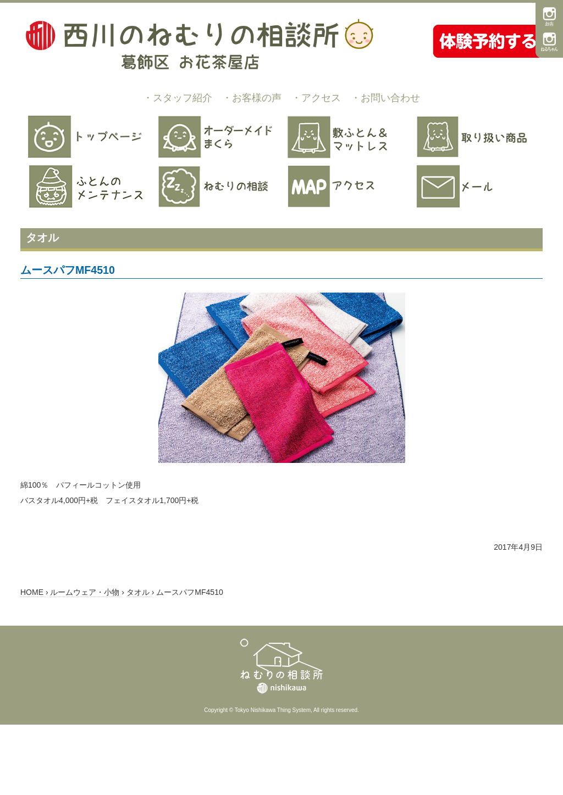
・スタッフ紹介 (177, 97)
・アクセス (316, 97)
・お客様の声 (252, 97)
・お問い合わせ (385, 97)
